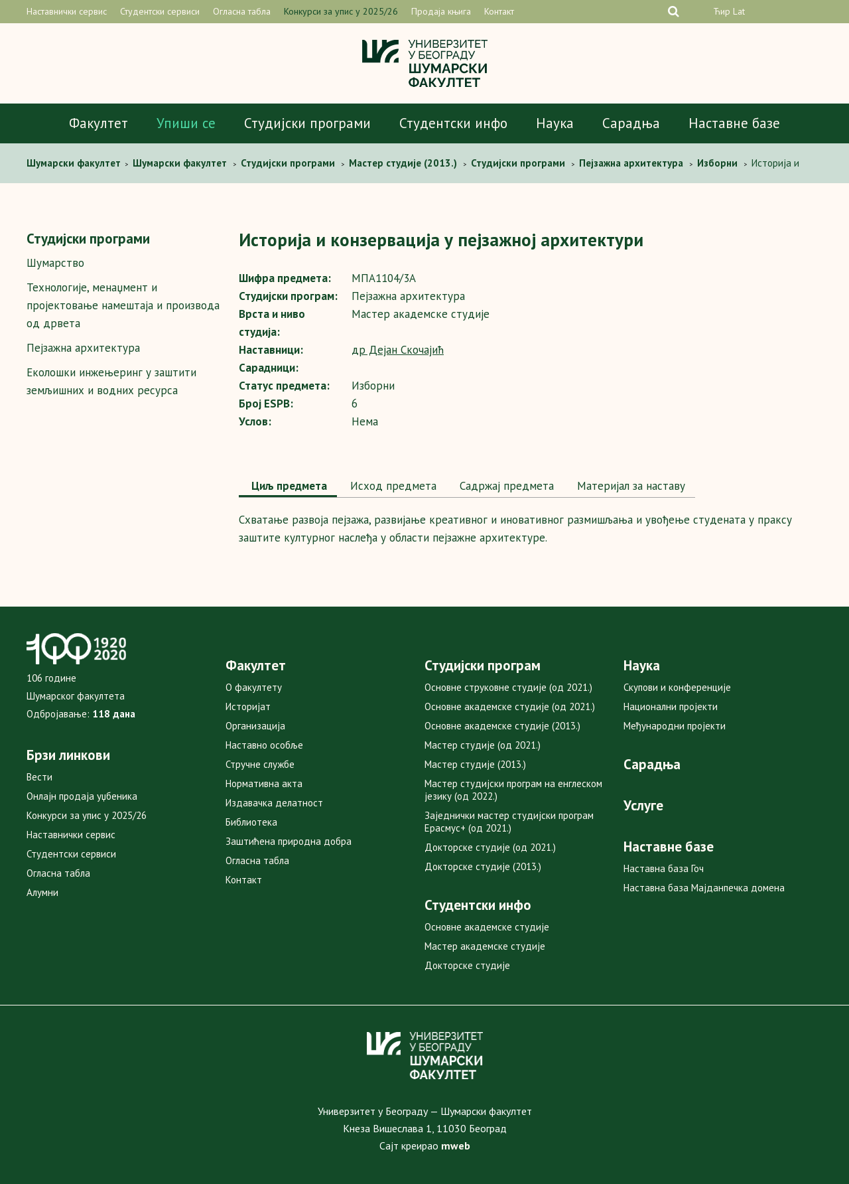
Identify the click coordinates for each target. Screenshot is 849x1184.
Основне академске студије (486, 927)
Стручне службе (260, 764)
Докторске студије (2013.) (482, 866)
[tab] (288, 487)
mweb (455, 1145)
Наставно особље (264, 745)
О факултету (254, 687)
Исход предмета (391, 486)
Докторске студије (467, 965)
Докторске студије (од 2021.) (490, 847)
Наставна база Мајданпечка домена (704, 887)
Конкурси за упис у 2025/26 (341, 11)
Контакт (499, 11)
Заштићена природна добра (289, 841)
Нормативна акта (264, 783)
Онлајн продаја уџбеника (82, 796)
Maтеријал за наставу (629, 486)
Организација (255, 725)
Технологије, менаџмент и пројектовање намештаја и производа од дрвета (123, 305)
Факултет (98, 123)
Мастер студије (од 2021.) (482, 745)
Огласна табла (242, 11)
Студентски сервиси (160, 11)
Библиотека (251, 822)
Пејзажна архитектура (83, 347)
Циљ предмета (288, 486)
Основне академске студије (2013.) (502, 725)
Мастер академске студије (484, 946)
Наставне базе (734, 123)
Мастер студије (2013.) (475, 764)
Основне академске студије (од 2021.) (509, 706)
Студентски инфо (453, 123)
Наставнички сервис (67, 11)
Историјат (248, 706)
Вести (39, 777)
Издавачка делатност (274, 802)
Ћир (721, 11)
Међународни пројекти (674, 725)
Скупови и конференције (677, 687)
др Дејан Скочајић (398, 349)
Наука (555, 123)
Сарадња (631, 123)
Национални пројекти (670, 706)
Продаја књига (441, 11)
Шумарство (55, 263)
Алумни (42, 892)
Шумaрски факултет (75, 163)
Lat (739, 11)
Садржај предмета (505, 486)
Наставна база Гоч (663, 868)
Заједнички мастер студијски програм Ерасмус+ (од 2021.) (509, 821)
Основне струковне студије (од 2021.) (508, 687)
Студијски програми (307, 123)
